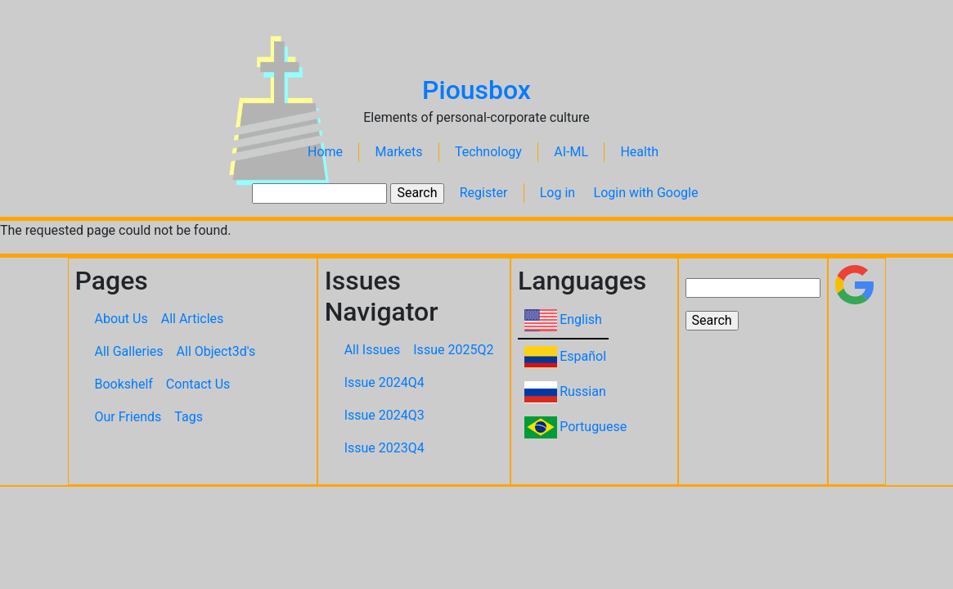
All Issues (372, 349)
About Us (121, 318)
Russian (583, 391)
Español (583, 356)
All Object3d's (216, 351)
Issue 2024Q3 (384, 415)
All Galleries (129, 351)
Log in (557, 192)
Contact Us (198, 384)
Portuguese (593, 426)
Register (484, 192)
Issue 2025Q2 (453, 349)
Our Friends (128, 417)
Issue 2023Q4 (384, 448)
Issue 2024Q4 (384, 382)
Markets (398, 152)
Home (325, 152)
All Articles (192, 318)
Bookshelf (124, 384)
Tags (188, 417)
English (581, 319)
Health (639, 152)
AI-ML (571, 152)
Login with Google (646, 192)
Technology (488, 152)
